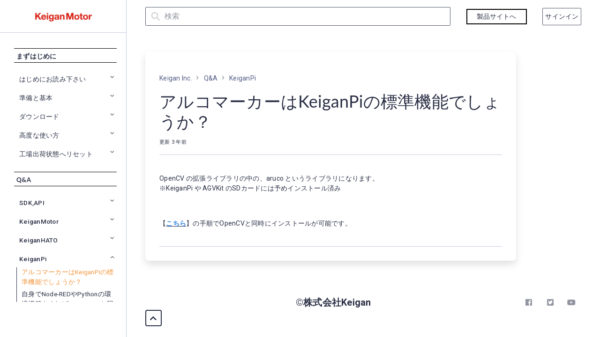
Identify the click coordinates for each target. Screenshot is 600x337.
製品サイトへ (497, 16)
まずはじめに (36, 59)
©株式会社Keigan (333, 302)
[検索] (297, 16)
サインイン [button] (561, 16)
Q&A (23, 183)
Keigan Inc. (175, 78)
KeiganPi (242, 78)
